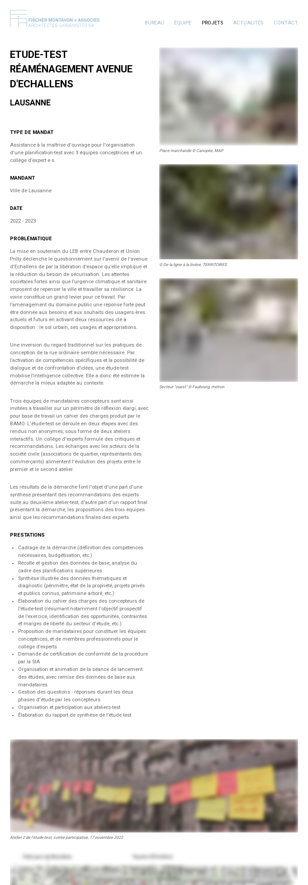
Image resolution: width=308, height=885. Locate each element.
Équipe (182, 23)
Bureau (154, 23)
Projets (212, 23)
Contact (286, 23)
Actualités (248, 23)
